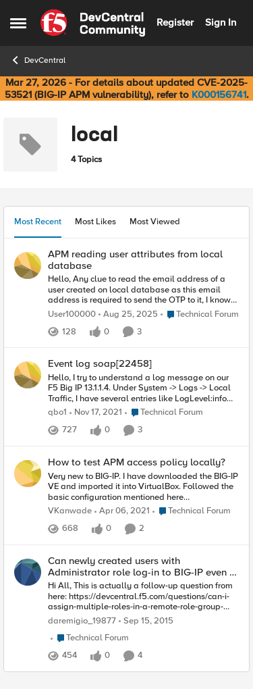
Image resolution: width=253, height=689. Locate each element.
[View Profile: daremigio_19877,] (27, 572)
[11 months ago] (128, 314)
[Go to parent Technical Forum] (200, 314)
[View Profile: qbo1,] (27, 374)
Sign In (220, 22)
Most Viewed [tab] (155, 221)
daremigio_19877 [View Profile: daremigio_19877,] (82, 621)
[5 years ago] (122, 512)
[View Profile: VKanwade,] (27, 473)
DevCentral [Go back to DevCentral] (37, 60)
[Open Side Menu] (18, 23)
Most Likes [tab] (95, 221)
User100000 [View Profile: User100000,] (72, 314)
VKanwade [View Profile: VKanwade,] (70, 512)
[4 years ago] (95, 413)
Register (175, 22)
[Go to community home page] (92, 23)
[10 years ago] (146, 621)
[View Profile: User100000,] (27, 265)
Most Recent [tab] (37, 221)
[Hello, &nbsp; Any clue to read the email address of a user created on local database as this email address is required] (143, 290)
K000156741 (219, 94)
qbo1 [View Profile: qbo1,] (57, 413)
